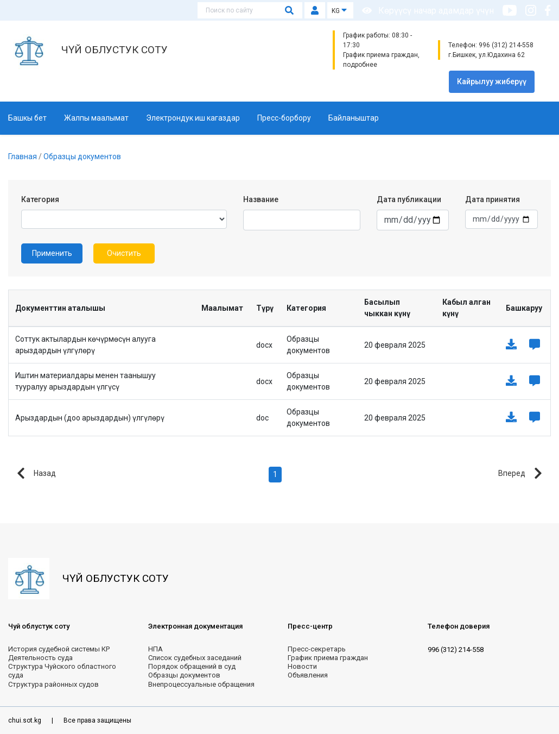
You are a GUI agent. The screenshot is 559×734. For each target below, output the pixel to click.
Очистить (124, 253)
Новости (302, 666)
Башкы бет (27, 118)
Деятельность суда (40, 658)
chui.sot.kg (25, 720)
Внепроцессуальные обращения (201, 684)
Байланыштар (353, 118)
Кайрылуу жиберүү (491, 81)
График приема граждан (328, 658)
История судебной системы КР (59, 649)
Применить (52, 253)
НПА (155, 649)
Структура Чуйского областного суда (62, 670)
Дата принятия (492, 199)
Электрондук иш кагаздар (193, 118)
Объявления (308, 675)
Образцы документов (82, 156)
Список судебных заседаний (195, 658)
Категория (40, 199)
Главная (23, 156)
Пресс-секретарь (317, 649)
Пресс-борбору (284, 118)
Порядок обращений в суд (192, 666)
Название (260, 199)
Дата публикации (409, 199)
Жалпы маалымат (96, 118)
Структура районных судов (53, 684)
